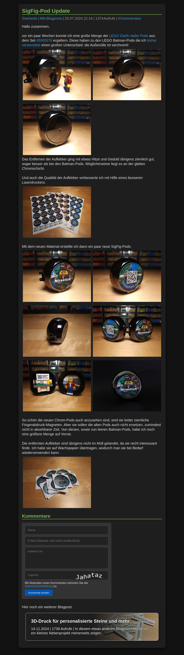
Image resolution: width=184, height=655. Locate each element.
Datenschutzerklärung (39, 589)
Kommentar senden (38, 596)
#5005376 (44, 40)
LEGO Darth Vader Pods (128, 36)
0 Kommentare (129, 18)
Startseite (29, 18)
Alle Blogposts (51, 18)
